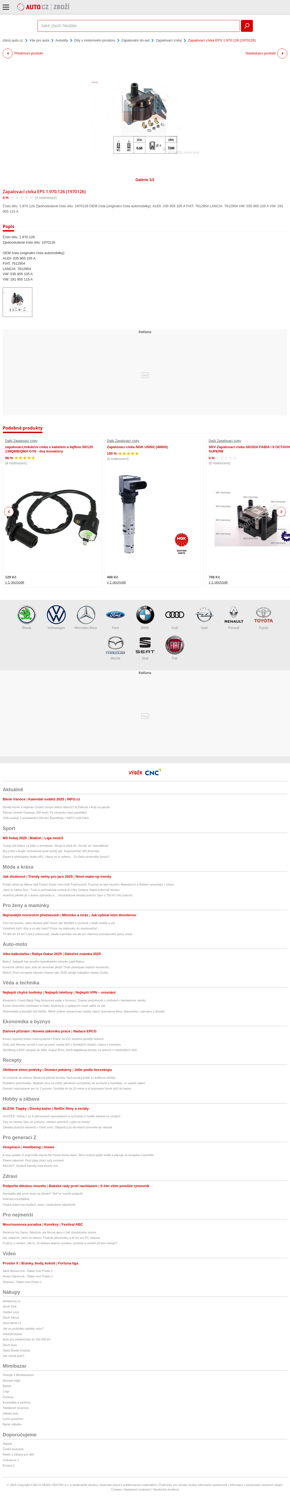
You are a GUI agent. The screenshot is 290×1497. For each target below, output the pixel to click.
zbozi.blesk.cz (12, 1323)
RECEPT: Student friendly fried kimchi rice (30, 1165)
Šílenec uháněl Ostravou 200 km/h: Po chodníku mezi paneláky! (45, 812)
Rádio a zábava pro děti (18, 1454)
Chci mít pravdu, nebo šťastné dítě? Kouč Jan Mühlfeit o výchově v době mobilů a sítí (59, 923)
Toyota (263, 617)
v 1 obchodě (14, 582)
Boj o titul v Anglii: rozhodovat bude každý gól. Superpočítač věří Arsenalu (51, 851)
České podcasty (13, 1449)
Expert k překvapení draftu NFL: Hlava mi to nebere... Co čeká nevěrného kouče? (56, 856)
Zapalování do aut (135, 40)
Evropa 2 (9, 1465)
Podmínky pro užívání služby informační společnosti (193, 1484)
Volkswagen (56, 617)
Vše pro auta (39, 40)
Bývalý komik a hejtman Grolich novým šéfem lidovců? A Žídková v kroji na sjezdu (56, 807)
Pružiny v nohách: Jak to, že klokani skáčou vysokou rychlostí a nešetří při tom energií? (60, 1243)
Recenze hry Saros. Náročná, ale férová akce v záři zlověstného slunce (49, 1232)
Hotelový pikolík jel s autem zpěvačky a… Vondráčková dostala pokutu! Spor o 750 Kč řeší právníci (67, 895)
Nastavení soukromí (137, 1489)
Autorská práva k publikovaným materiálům (128, 1484)
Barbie (7, 1386)
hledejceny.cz (11, 1301)
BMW (145, 617)
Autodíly (61, 40)
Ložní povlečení (13, 1418)
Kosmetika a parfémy (16, 1402)
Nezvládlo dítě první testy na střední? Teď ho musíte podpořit (43, 1193)
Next (281, 512)
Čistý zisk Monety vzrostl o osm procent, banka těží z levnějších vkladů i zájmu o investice (62, 1044)
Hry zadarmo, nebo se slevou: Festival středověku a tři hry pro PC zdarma (51, 1237)
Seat (145, 648)
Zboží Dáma (11, 1317)
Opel (204, 617)
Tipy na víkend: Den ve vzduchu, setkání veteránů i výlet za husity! (46, 1121)
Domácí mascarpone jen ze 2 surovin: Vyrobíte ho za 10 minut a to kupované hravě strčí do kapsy (67, 1088)
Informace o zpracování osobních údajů (256, 1484)
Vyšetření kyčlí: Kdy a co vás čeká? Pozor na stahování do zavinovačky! (50, 928)
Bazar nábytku (12, 1424)
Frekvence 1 (11, 1460)
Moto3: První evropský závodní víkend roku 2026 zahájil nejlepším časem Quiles (56, 972)
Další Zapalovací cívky (21, 441)
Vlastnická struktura (166, 1489)
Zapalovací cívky (169, 40)
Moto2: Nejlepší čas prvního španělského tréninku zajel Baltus (43, 961)
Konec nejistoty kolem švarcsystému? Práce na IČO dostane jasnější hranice (53, 1038)
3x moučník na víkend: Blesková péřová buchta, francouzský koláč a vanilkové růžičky (59, 1077)
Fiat (174, 648)
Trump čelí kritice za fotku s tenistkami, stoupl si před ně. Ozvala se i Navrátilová (55, 845)
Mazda (115, 648)
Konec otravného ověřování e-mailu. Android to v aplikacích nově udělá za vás (54, 1005)
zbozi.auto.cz (13, 40)
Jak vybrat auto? (14, 1355)
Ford (115, 617)
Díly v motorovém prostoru (94, 40)
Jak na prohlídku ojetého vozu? (23, 1328)
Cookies (116, 1489)
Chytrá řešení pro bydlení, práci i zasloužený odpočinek (39, 1204)
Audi (174, 617)
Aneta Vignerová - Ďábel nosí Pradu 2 (28, 1276)
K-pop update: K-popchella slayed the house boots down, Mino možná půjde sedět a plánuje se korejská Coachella (78, 1155)
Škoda (26, 617)
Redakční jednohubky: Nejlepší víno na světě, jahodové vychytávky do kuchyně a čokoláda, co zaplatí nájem (74, 1083)
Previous (9, 511)
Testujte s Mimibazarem (18, 1375)
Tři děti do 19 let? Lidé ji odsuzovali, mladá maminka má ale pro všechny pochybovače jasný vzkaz (67, 934)
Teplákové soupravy (16, 1407)
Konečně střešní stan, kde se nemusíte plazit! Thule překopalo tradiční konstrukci (56, 967)
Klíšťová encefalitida (16, 1199)
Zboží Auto (10, 1345)
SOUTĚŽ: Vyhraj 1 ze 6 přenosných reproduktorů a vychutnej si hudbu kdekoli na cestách (61, 1116)
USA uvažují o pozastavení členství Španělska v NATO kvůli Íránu (46, 818)
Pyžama (8, 1397)
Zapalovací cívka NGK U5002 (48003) (137, 447)
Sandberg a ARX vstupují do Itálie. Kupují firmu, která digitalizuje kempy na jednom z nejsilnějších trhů (70, 1050)
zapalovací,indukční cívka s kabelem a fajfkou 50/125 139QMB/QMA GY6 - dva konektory (49, 449)
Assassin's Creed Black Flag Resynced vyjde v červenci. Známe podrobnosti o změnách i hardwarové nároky (74, 1000)
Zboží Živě (9, 1306)
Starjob (7, 1443)
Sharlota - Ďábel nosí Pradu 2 (22, 1282)
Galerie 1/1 (145, 180)
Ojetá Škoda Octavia (16, 1350)
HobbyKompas (12, 1334)
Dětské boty (10, 1413)
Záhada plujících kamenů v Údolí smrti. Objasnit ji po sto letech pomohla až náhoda (57, 1127)
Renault (234, 617)
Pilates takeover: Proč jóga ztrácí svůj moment (33, 1160)
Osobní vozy (11, 1312)
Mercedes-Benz (85, 617)
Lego (6, 1391)
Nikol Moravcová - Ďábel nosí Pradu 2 (28, 1271)
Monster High (11, 1380)
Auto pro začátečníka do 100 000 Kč (26, 1339)
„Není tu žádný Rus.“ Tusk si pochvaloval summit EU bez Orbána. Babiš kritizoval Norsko (61, 889)
